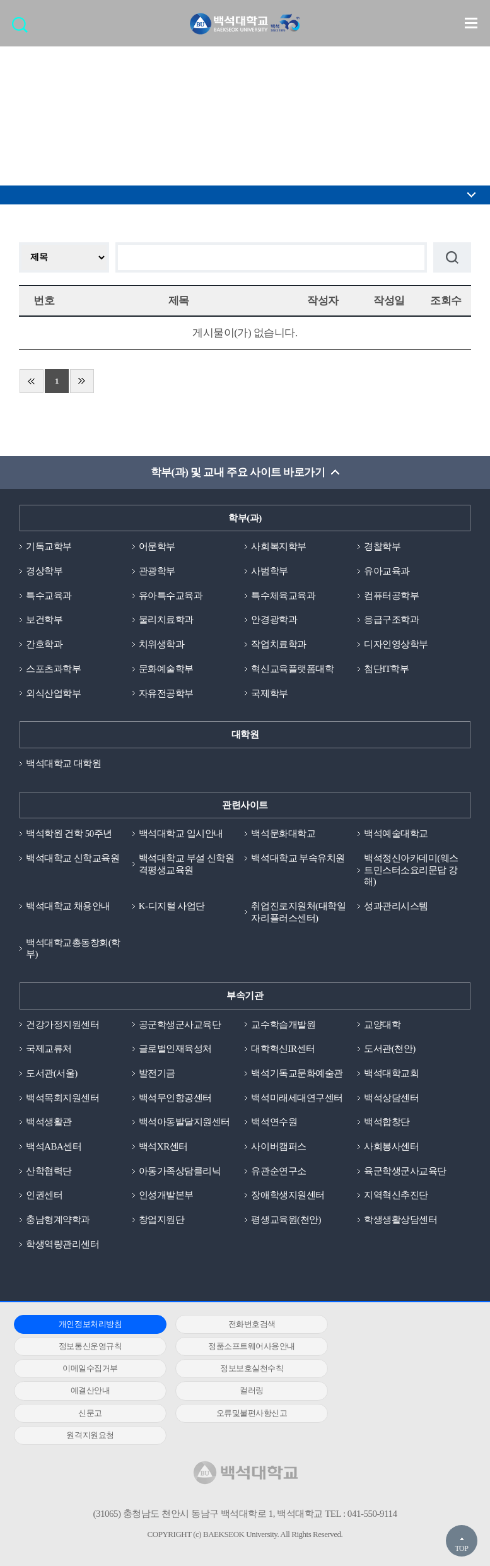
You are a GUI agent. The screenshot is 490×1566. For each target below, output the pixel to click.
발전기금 (157, 1074)
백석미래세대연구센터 (296, 1098)
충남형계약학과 (58, 1221)
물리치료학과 (166, 620)
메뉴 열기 (471, 22)
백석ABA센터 (53, 1148)
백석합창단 (387, 1123)
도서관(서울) (52, 1074)
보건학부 (44, 620)
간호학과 (44, 645)
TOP (461, 1548)
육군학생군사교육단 (405, 1172)
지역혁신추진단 (396, 1196)
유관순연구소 (278, 1172)
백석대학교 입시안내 (181, 834)
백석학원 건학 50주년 (69, 834)
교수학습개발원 (283, 1025)
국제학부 (269, 693)
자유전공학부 (166, 693)
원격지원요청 (239, 1391)
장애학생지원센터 (287, 1196)
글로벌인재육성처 (175, 1050)
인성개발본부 (166, 1196)
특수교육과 (49, 596)
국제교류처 (49, 1050)
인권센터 (44, 1196)
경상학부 (44, 571)
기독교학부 (49, 547)
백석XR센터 (163, 1148)
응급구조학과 (391, 620)
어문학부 (157, 547)
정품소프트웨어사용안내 (86, 1347)
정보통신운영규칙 (392, 1324)
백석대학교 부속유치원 (297, 859)
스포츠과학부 (53, 669)
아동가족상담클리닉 (180, 1172)
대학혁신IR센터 (283, 1050)
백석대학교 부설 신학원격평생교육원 (187, 865)
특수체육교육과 (283, 596)
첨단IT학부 (386, 669)
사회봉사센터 (391, 1148)
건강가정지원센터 (62, 1025)
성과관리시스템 (396, 907)
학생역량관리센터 (62, 1245)
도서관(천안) (390, 1050)
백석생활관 (49, 1123)
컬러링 (240, 1369)
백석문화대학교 (283, 834)
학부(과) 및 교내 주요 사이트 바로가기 (237, 473)
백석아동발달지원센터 (184, 1123)
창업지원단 (162, 1221)
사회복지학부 (278, 547)
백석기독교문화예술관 (296, 1074)
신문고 (393, 1369)
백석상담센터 (391, 1098)
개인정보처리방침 (86, 1324)
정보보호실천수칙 (392, 1347)
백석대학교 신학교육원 (72, 859)
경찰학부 (382, 547)
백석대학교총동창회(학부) (73, 949)
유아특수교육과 (171, 596)
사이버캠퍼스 (278, 1148)
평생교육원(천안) (286, 1221)
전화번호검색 (239, 1324)
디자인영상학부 (396, 645)
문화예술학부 (166, 669)
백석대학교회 (391, 1074)
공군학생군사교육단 (180, 1025)
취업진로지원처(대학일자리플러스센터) (298, 913)
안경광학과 (274, 620)
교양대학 (382, 1025)
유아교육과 (387, 571)
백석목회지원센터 (62, 1098)
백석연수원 (274, 1123)
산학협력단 (49, 1172)
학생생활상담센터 (400, 1221)
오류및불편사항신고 (86, 1391)
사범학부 (269, 571)
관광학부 (157, 571)
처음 (32, 382)
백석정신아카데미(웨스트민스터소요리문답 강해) (411, 871)
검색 (23, 28)
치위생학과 (162, 645)
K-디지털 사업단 (172, 907)
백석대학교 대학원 (63, 764)
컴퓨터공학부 (391, 596)
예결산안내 (86, 1369)
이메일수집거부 (239, 1347)
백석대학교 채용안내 (68, 907)
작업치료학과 (278, 645)
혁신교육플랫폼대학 (292, 669)
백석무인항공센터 (175, 1098)
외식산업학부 (53, 693)
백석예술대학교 (396, 834)
